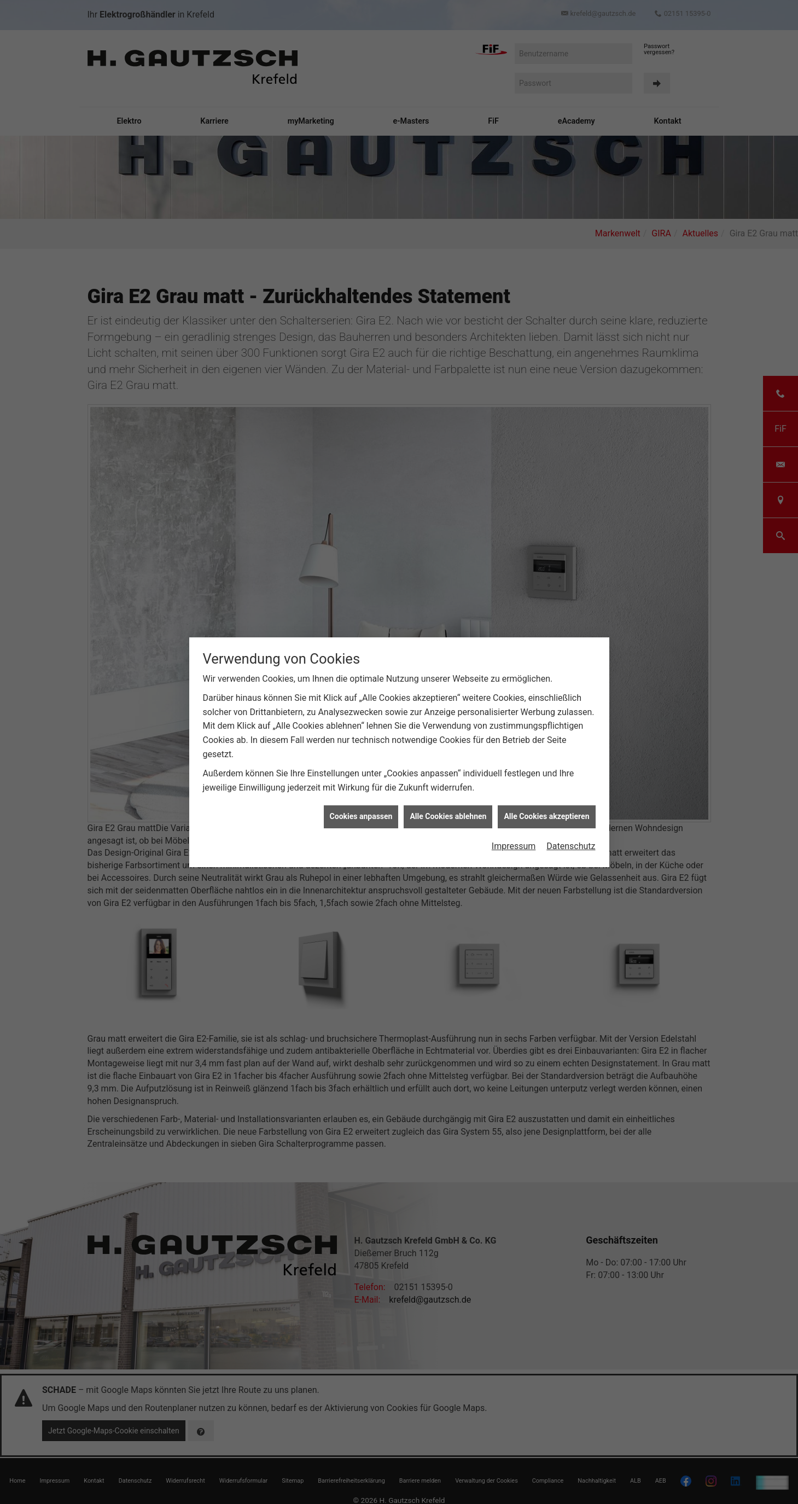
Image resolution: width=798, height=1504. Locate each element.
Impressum (514, 846)
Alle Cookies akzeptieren (546, 816)
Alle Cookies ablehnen (448, 816)
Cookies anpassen (361, 816)
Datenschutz (570, 846)
